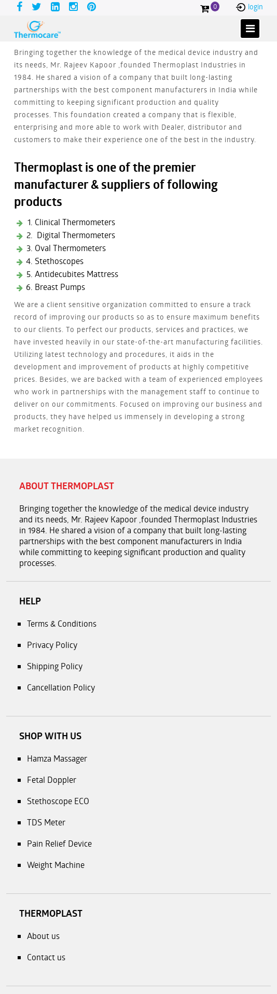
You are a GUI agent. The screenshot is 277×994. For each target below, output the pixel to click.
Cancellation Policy (61, 687)
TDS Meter (46, 822)
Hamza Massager (57, 758)
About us (43, 935)
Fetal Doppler (51, 779)
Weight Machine (56, 864)
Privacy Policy (52, 644)
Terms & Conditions (61, 623)
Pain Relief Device (59, 843)
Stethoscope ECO (58, 800)
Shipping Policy (54, 665)
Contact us (46, 956)
